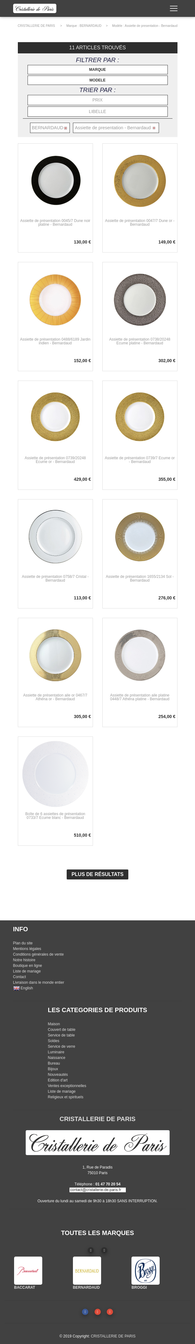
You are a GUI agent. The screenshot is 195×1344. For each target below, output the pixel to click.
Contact (19, 977)
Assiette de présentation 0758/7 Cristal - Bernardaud (55, 578)
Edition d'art (58, 1080)
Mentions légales (27, 949)
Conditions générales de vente (38, 954)
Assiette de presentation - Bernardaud (151, 25)
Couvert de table (61, 1029)
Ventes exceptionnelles (67, 1086)
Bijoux (53, 1069)
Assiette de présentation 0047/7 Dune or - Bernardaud (139, 223)
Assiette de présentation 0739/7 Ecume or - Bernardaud (140, 460)
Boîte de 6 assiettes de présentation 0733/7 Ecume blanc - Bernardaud (55, 816)
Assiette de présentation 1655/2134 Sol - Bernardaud (140, 578)
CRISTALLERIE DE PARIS (36, 25)
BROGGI (139, 1287)
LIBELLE (97, 111)
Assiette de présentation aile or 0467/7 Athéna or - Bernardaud (55, 697)
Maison (54, 1024)
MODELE (97, 80)
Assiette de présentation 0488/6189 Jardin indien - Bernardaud (55, 341)
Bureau (54, 1063)
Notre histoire (24, 960)
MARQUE (97, 69)
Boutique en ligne (27, 965)
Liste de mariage (27, 971)
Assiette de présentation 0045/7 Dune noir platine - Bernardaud (55, 223)
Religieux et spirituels (65, 1097)
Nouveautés (58, 1074)
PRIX (97, 99)
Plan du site (23, 943)
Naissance (56, 1058)
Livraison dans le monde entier (38, 982)
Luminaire (56, 1052)
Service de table (61, 1035)
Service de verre (61, 1046)
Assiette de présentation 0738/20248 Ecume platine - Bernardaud (139, 341)
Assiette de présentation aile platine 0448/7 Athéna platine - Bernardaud (139, 697)
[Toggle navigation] (173, 10)
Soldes (53, 1041)
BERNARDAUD (90, 25)
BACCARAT (24, 1287)
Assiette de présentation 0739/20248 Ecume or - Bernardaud (55, 460)
